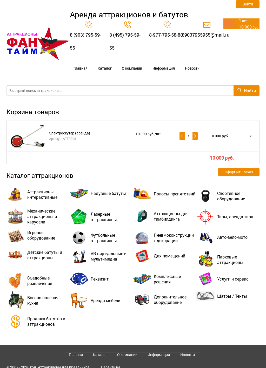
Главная (76, 64)
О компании (114, 64)
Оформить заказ (239, 163)
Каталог (93, 64)
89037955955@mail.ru (205, 35)
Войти (248, 4)
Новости (160, 64)
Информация (139, 64)
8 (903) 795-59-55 (85, 41)
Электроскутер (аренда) (69, 123)
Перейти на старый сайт (111, 359)
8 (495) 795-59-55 (125, 41)
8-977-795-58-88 (166, 35)
